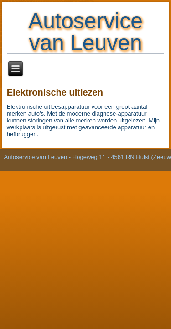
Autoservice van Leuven (85, 32)
